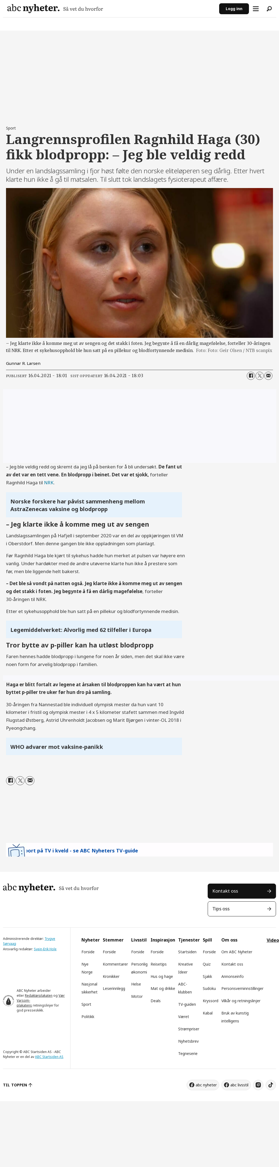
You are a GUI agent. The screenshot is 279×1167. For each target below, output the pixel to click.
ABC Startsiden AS (49, 1056)
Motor (137, 996)
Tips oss (221, 908)
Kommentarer (115, 964)
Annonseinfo (232, 976)
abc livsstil (239, 1084)
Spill (207, 940)
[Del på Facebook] (251, 376)
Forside (88, 951)
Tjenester (189, 940)
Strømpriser (188, 1028)
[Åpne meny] (256, 8)
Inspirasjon (163, 940)
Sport (86, 1004)
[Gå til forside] (55, 8)
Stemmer (113, 940)
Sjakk (207, 976)
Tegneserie (188, 1053)
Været (183, 1016)
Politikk (87, 1016)
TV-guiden (187, 1004)
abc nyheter (206, 1084)
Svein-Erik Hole (45, 949)
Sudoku (209, 988)
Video (273, 940)
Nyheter (90, 940)
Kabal (208, 1013)
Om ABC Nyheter (236, 951)
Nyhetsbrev (188, 1041)
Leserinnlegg (114, 988)
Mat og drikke (163, 988)
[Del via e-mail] (268, 376)
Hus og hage (162, 976)
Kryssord (210, 1000)
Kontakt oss (225, 891)
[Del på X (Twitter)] (259, 376)
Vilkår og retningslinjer (240, 1000)
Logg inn (234, 8)
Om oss (229, 940)
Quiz (207, 964)
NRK (49, 482)
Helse (136, 984)
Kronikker (111, 976)
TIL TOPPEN (15, 1084)
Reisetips (159, 964)
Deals (156, 1000)
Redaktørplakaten (38, 995)
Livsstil (139, 940)
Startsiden (187, 951)
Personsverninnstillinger (242, 988)
